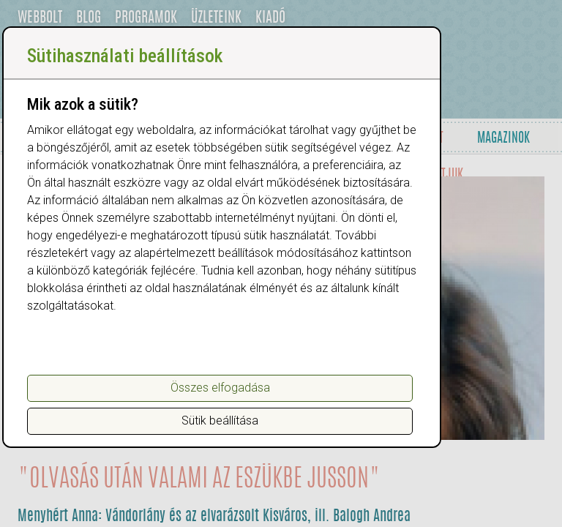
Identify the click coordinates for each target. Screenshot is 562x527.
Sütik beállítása (219, 420)
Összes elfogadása (220, 388)
